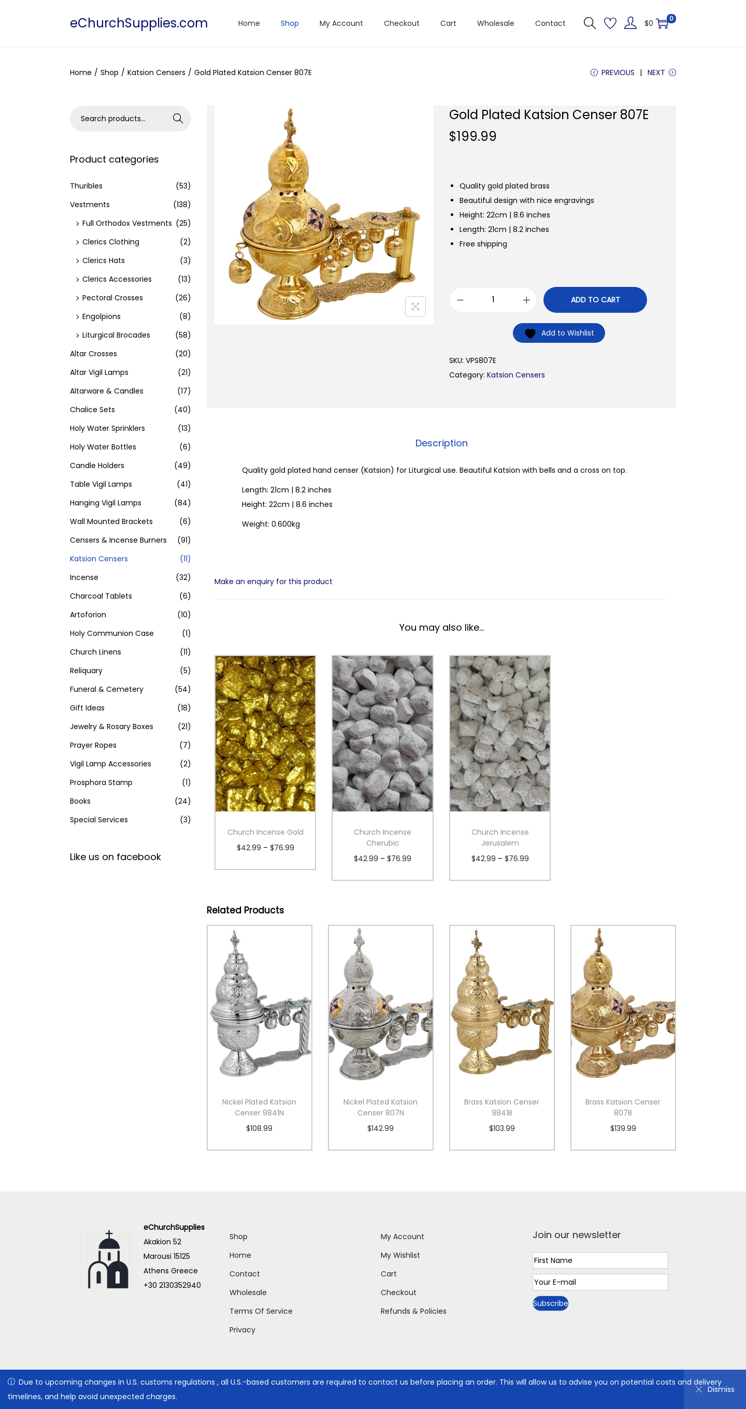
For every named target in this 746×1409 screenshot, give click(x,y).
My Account (402, 1236)
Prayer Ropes (93, 745)
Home (81, 72)
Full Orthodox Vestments (127, 223)
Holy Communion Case (112, 633)
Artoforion (88, 614)
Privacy (242, 1330)
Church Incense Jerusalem (500, 837)
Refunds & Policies (414, 1311)
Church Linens (95, 652)
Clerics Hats (103, 260)
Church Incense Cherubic (382, 837)
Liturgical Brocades (116, 335)
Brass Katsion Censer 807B (623, 1107)
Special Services (99, 820)
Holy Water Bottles (103, 447)
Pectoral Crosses (112, 298)
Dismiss (715, 1389)
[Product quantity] (493, 300)
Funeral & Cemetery (107, 689)
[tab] (441, 443)
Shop (110, 72)
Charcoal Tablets (101, 596)
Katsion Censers (156, 72)
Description (441, 443)
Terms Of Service (261, 1311)
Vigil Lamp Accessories (110, 764)
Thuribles (86, 186)
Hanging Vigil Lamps (105, 503)
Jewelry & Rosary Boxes (111, 726)
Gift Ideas (87, 708)
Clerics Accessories (117, 279)
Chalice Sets (92, 409)
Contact (244, 1274)
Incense (84, 577)
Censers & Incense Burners (118, 540)
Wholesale (248, 1292)
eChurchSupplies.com (139, 23)
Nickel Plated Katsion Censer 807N (380, 1107)
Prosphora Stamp (101, 782)
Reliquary (86, 670)
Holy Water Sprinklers (107, 428)
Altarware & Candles (107, 391)
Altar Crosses (93, 353)
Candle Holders (97, 465)
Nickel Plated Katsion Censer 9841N (259, 1107)
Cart (389, 1274)
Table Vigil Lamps (101, 484)
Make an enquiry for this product (273, 581)
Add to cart (595, 300)
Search (178, 118)
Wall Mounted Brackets (111, 521)
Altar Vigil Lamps (99, 372)
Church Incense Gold (265, 832)
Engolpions (101, 316)
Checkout (399, 1292)
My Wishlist (400, 1255)
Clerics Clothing (110, 242)
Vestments (90, 204)
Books (80, 801)
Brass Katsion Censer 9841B (501, 1107)
